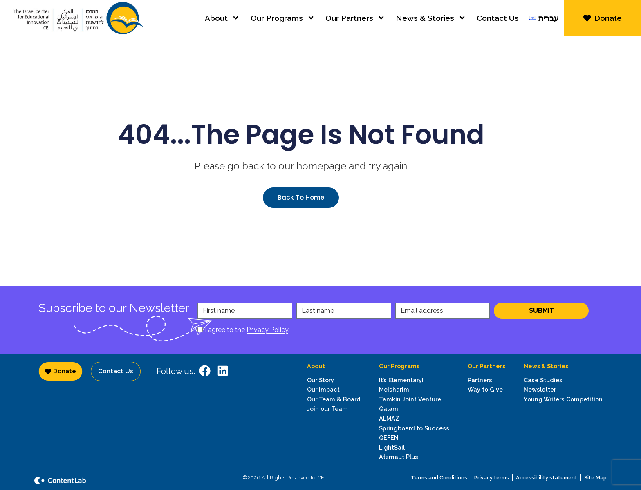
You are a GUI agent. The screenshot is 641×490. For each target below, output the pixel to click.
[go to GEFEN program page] (414, 437)
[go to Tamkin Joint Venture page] (414, 399)
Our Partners (355, 20)
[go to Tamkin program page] (414, 408)
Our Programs (283, 20)
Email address (422, 310)
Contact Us (498, 20)
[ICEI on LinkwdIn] (223, 370)
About (222, 20)
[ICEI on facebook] (205, 370)
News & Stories (431, 20)
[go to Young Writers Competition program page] (563, 399)
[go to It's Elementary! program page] (414, 380)
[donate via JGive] (603, 20)
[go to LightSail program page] (414, 447)
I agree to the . (247, 330)
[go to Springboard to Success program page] (414, 428)
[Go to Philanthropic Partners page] (486, 380)
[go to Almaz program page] (414, 418)
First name (219, 310)
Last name (318, 310)
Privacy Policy (267, 330)
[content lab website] (95, 480)
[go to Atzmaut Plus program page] (414, 456)
